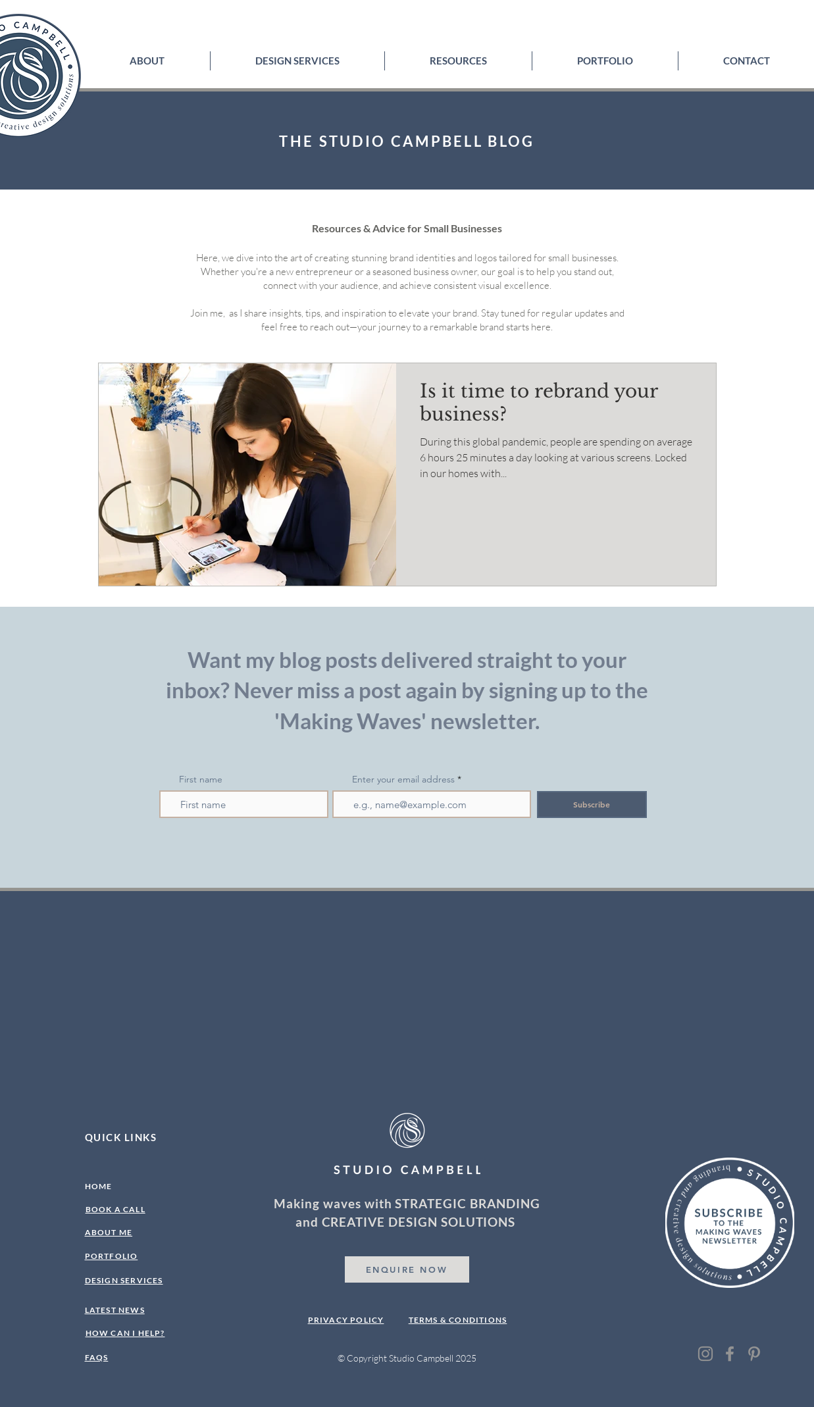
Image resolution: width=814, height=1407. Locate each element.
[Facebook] (730, 1354)
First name (200, 779)
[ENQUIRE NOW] (407, 1269)
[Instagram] (705, 1354)
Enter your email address (403, 779)
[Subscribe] (592, 804)
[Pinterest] (754, 1354)
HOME (99, 1186)
